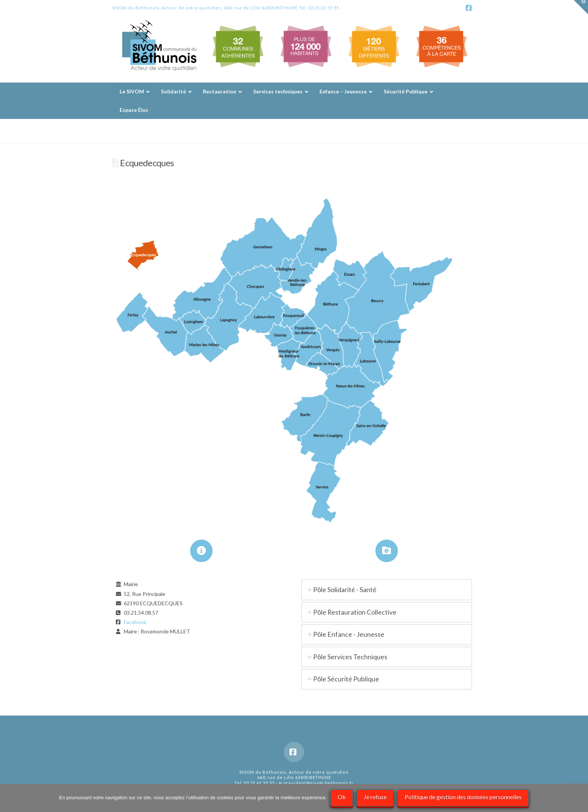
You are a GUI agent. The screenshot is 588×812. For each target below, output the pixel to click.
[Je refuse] (578, 798)
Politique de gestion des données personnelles (463, 796)
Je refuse (375, 796)
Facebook (135, 622)
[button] (581, 7)
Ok (342, 796)
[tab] (386, 589)
